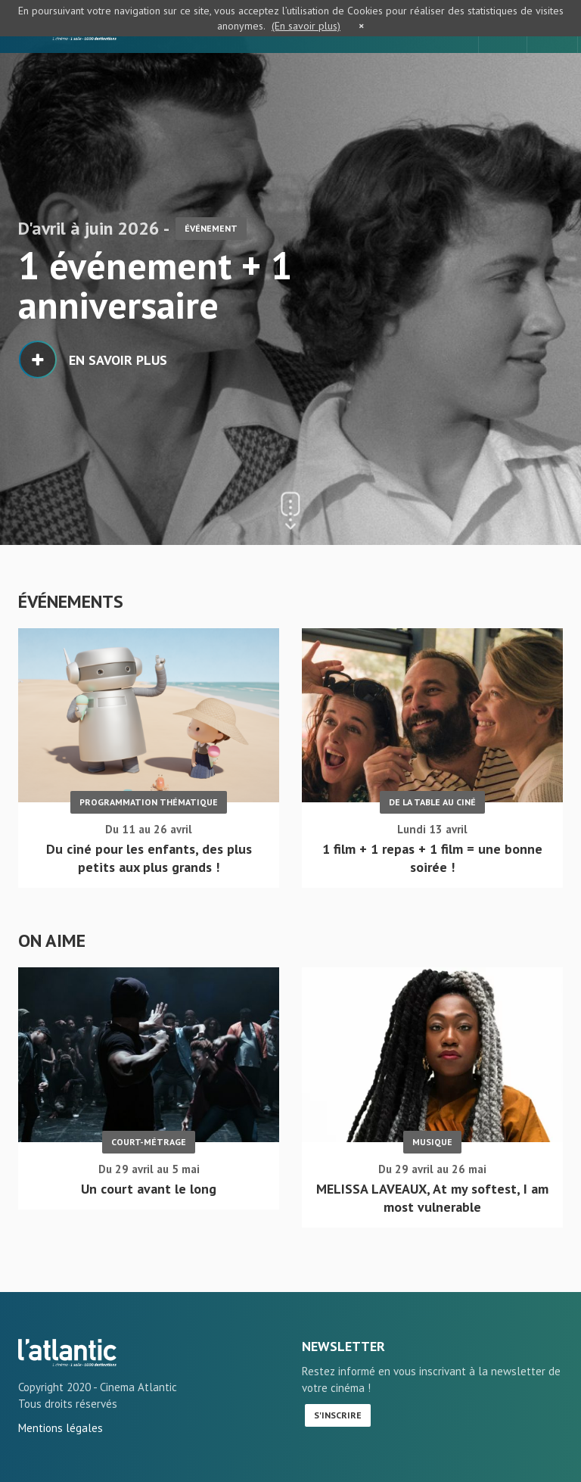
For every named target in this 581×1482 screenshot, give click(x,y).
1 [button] (23, 180)
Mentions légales (60, 1428)
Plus (555, 601)
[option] (290, 272)
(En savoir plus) (306, 26)
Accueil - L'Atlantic (67, 1352)
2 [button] (40, 180)
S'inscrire (338, 1415)
